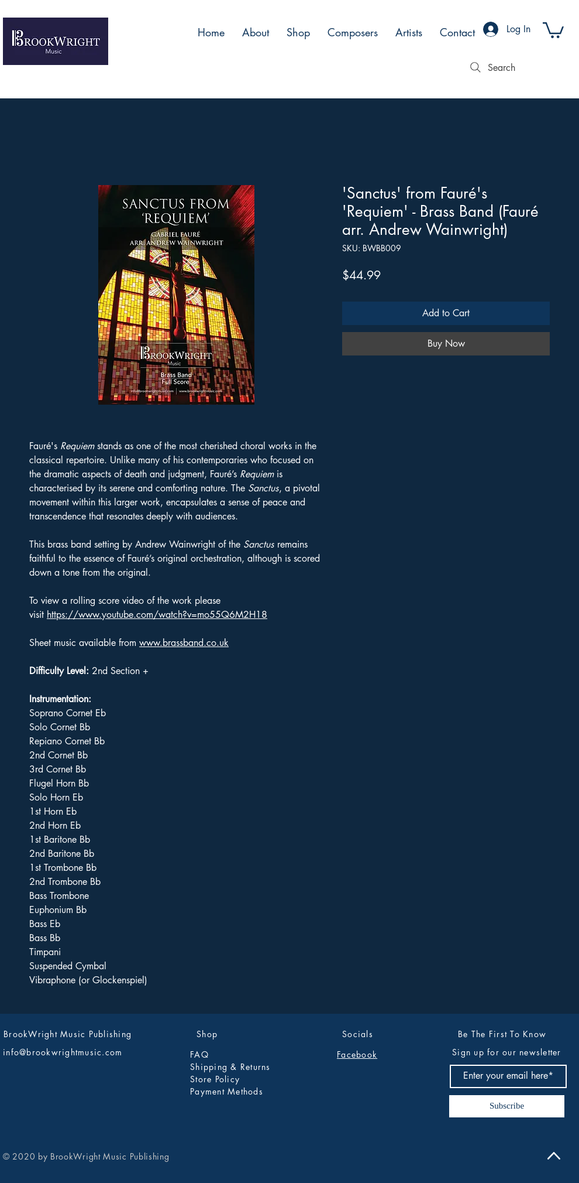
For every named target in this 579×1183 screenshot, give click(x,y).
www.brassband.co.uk (184, 643)
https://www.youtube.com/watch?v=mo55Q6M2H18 (157, 614)
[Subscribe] (506, 1106)
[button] (553, 29)
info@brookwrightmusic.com (63, 1052)
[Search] (491, 67)
